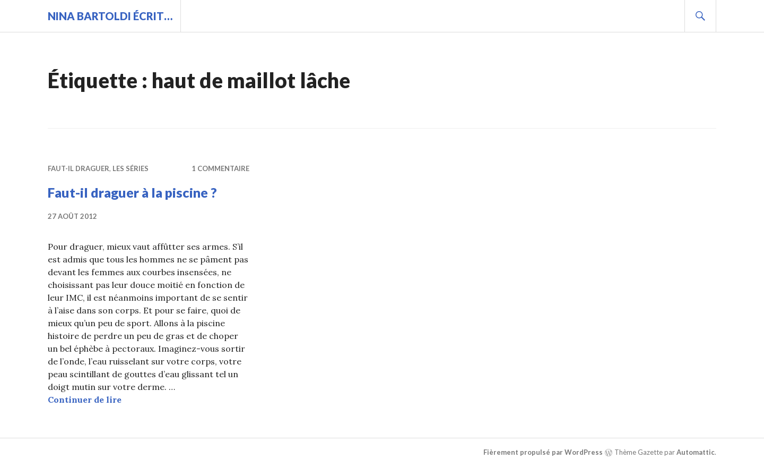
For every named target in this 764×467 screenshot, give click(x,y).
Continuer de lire (84, 399)
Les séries (130, 168)
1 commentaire (220, 168)
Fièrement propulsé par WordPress (543, 452)
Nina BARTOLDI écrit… (110, 16)
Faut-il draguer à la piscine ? (132, 192)
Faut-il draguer (78, 168)
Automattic (695, 452)
